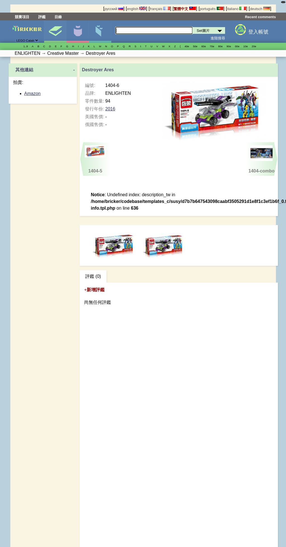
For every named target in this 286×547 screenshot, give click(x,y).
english (136, 9)
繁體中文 (185, 9)
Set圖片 (55, 31)
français (160, 9)
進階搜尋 (218, 38)
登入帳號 (258, 32)
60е (203, 46)
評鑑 (42, 17)
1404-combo (261, 159)
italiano (236, 9)
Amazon (32, 93)
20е (254, 46)
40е (187, 46)
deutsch (260, 9)
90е (228, 46)
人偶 (78, 31)
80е (220, 46)
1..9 (25, 46)
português (211, 9)
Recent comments (260, 17)
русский (113, 9)
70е (212, 46)
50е (195, 46)
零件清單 (100, 31)
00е (237, 46)
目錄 (58, 17)
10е (245, 46)
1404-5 (95, 159)
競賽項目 (22, 17)
